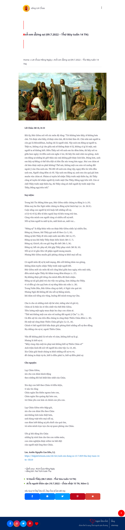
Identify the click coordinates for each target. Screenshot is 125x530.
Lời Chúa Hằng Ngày (46, 469)
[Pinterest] (77, 496)
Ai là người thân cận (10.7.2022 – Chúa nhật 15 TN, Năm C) (57, 483)
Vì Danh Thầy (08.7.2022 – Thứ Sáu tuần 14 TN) (51, 479)
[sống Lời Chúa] (27, 8)
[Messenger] (47, 496)
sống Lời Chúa (38, 8)
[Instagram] (16, 523)
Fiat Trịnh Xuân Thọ (43, 471)
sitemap (114, 525)
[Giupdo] (36, 523)
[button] (121, 513)
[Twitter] (62, 496)
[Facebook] (32, 496)
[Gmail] (92, 496)
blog (113, 521)
